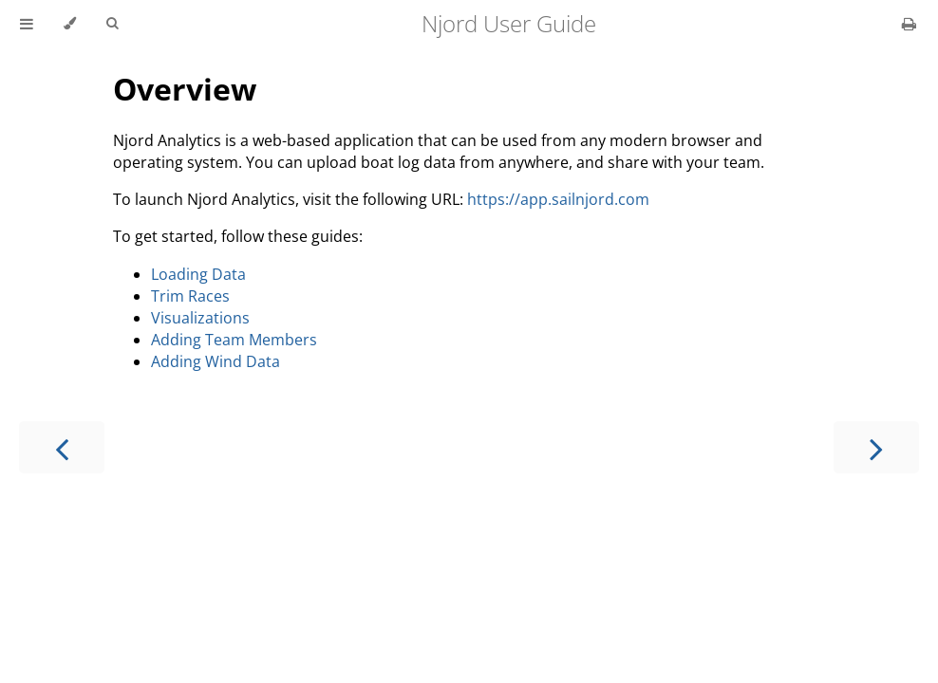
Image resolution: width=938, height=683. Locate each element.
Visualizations (200, 317)
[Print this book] (909, 23)
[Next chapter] (876, 447)
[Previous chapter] (61, 447)
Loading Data (198, 274)
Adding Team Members (234, 339)
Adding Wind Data (215, 361)
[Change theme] (69, 23)
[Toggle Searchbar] (112, 23)
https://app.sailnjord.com (558, 199)
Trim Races (190, 296)
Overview (184, 88)
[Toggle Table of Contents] (26, 23)
